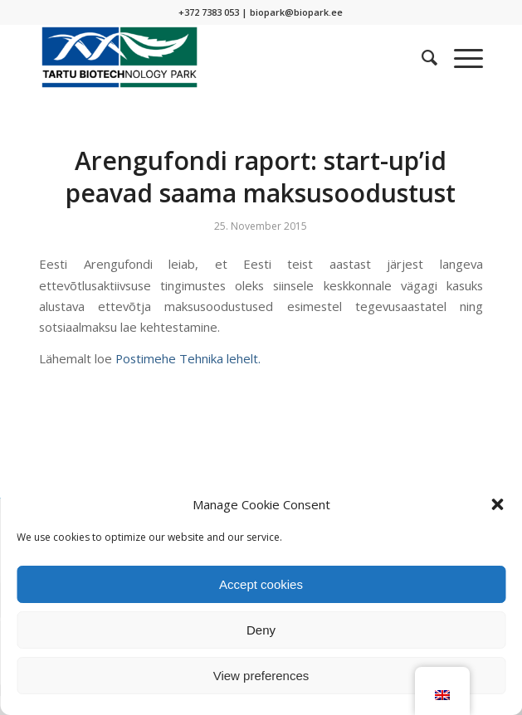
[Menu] (460, 57)
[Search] (421, 57)
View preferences (261, 676)
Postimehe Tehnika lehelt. (188, 358)
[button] (497, 504)
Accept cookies (261, 584)
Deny (261, 630)
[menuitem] (421, 57)
